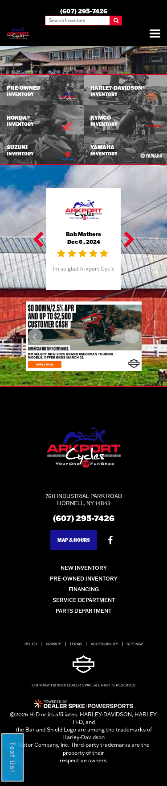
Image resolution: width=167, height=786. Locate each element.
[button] (39, 239)
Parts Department (83, 610)
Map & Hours (73, 540)
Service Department (84, 600)
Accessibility (104, 644)
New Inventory (84, 567)
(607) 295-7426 (83, 518)
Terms (75, 644)
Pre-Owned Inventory (84, 578)
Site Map (134, 644)
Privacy (53, 644)
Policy (30, 644)
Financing (84, 589)
